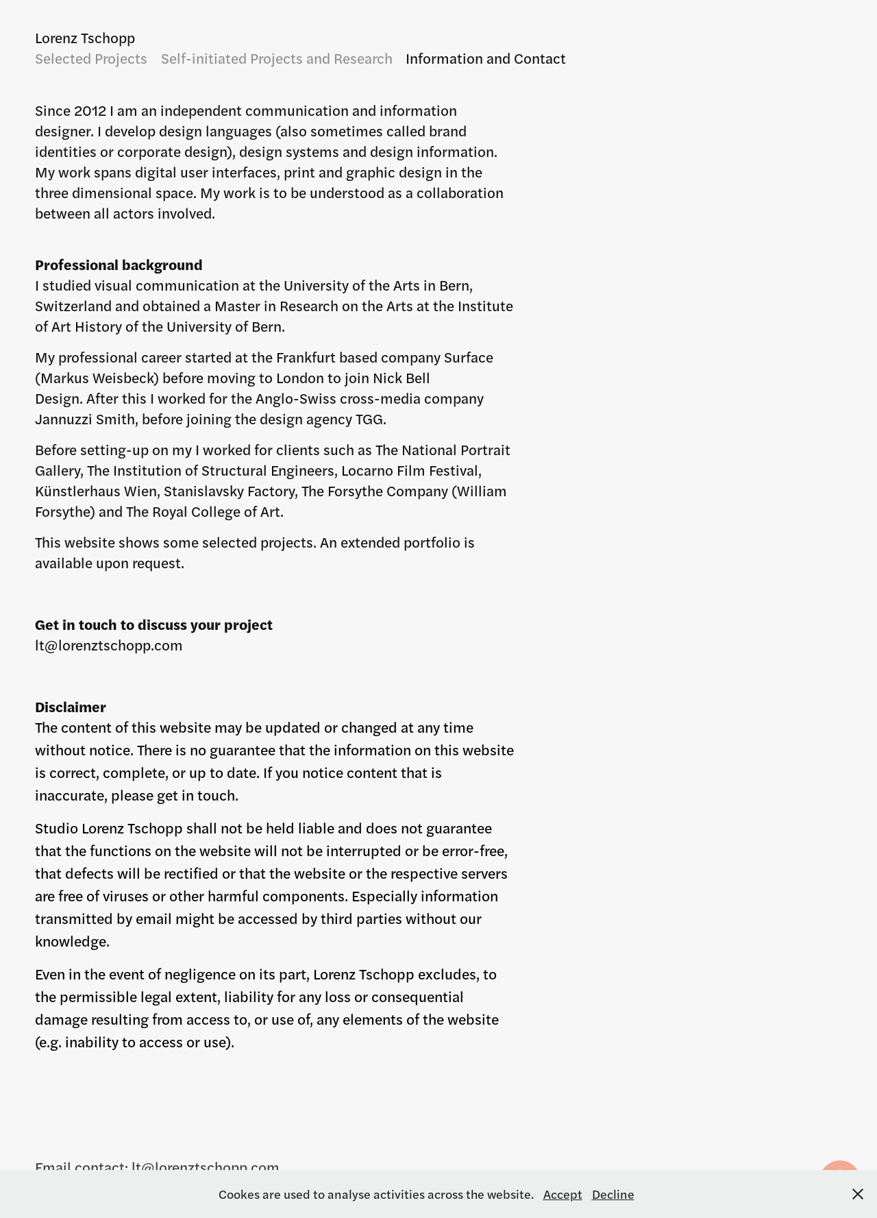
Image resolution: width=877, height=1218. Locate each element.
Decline (613, 1193)
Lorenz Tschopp (85, 37)
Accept (562, 1193)
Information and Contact (486, 57)
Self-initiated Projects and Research (277, 57)
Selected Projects (91, 57)
